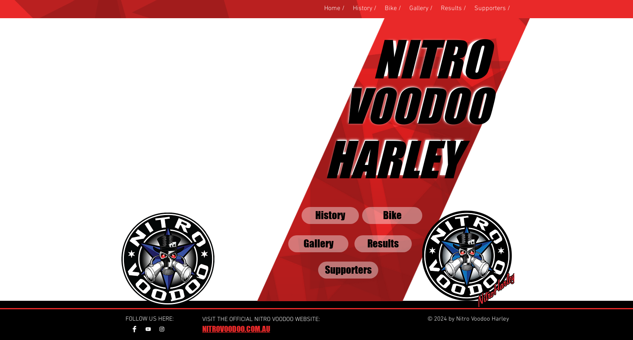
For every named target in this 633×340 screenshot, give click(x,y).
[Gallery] (318, 243)
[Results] (383, 243)
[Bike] (392, 215)
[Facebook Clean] (134, 329)
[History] (330, 215)
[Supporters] (348, 270)
